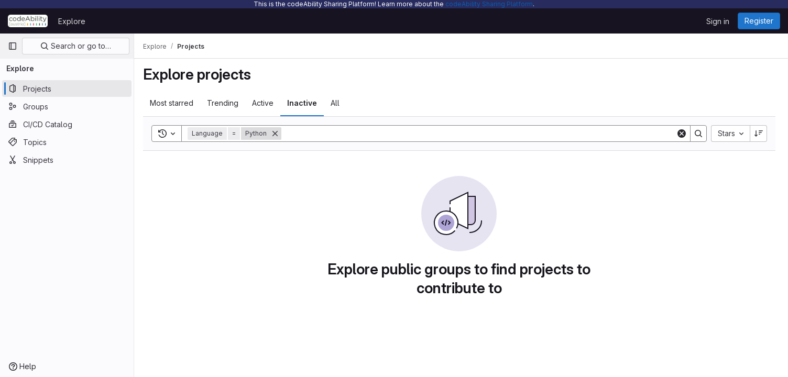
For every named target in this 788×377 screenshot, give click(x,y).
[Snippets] (67, 159)
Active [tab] (266, 102)
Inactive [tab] (306, 102)
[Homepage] (28, 21)
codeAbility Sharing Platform (489, 4)
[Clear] (681, 133)
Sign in (717, 21)
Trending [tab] (226, 102)
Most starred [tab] (175, 102)
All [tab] (338, 102)
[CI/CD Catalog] (67, 124)
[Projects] (67, 88)
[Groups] (67, 106)
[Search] (480, 133)
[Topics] (67, 142)
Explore (71, 21)
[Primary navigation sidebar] (12, 46)
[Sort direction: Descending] (758, 133)
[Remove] (278, 133)
